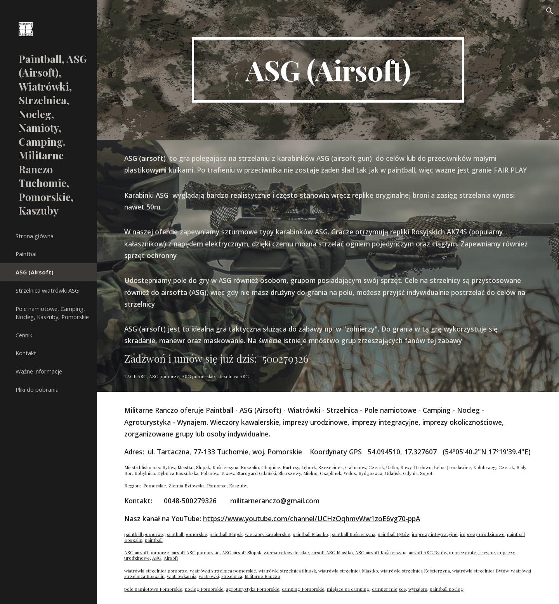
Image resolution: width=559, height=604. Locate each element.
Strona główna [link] (35, 236)
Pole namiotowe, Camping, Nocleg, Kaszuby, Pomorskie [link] (52, 313)
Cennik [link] (24, 335)
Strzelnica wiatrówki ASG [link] (47, 290)
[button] (549, 11)
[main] (328, 70)
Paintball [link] (27, 254)
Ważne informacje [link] (39, 371)
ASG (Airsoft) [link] (35, 272)
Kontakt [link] (26, 353)
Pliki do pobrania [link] (37, 389)
